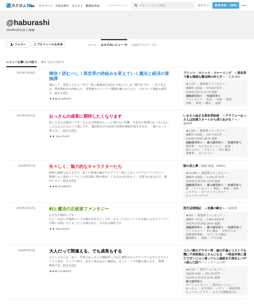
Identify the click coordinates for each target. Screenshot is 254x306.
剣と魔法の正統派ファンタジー (79, 208)
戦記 (216, 188)
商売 (198, 103)
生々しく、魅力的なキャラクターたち (85, 166)
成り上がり (193, 149)
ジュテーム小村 (214, 262)
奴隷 (227, 146)
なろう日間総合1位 (224, 292)
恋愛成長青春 (194, 234)
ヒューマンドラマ (197, 195)
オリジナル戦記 (216, 234)
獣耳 (229, 99)
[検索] (135, 5)
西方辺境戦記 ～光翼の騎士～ (204, 208)
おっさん (191, 288)
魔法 (208, 103)
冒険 (226, 188)
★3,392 (190, 130)
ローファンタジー (197, 284)
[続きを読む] (109, 89)
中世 (219, 99)
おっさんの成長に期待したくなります (85, 116)
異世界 (190, 146)
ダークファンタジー (213, 191)
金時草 (187, 123)
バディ (220, 288)
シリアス (191, 191)
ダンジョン (205, 153)
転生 (209, 99)
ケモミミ (209, 149)
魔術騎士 (191, 237)
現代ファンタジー (211, 269)
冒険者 (190, 153)
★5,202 (190, 269)
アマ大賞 (216, 237)
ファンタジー (194, 99)
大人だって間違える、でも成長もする (85, 251)
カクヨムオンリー (209, 146)
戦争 (236, 188)
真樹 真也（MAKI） (214, 165)
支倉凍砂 (234, 76)
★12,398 (191, 173)
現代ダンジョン (222, 284)
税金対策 (234, 288)
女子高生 (206, 288)
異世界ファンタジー (212, 83)
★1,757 (190, 83)
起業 (218, 103)
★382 (189, 215)
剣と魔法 (224, 149)
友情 (204, 237)
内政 (188, 103)
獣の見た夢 (190, 165)
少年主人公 (229, 230)
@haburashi (28, 22)
